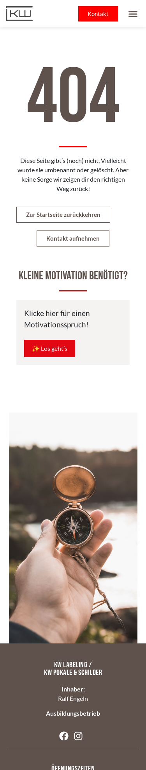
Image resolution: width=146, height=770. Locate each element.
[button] (133, 13)
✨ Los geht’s (49, 348)
